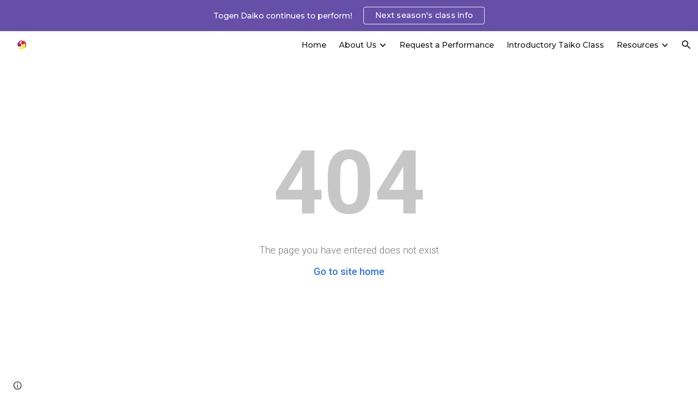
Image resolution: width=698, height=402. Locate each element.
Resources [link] (638, 45)
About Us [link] (358, 45)
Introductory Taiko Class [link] (555, 45)
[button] (686, 44)
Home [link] (314, 45)
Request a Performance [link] (446, 45)
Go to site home (349, 271)
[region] (349, 15)
